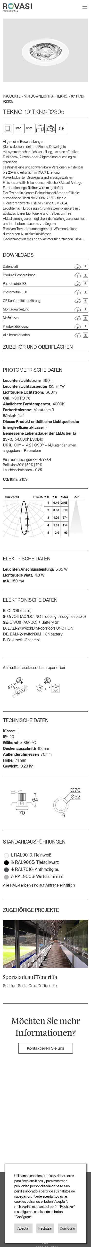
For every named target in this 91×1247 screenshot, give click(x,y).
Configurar (67, 1228)
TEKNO (62, 96)
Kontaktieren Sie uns (45, 1048)
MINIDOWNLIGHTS (39, 96)
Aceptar (23, 1228)
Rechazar (45, 1228)
